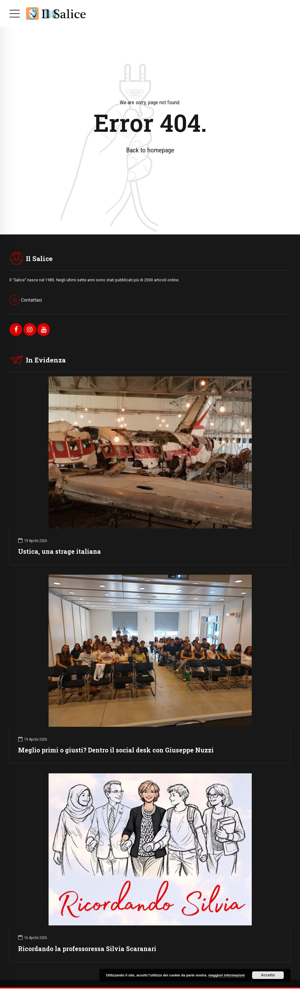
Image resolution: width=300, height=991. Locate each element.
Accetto (268, 975)
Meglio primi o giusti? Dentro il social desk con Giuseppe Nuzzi (116, 750)
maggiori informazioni (226, 975)
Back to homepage (150, 150)
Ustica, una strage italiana (59, 551)
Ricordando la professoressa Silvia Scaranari (87, 949)
